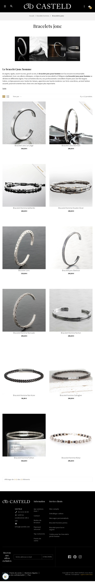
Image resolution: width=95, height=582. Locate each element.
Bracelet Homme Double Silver (71, 209)
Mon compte (54, 510)
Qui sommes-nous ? (39, 511)
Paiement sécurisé (37, 529)
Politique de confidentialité (14, 576)
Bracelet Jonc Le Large (24, 147)
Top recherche (39, 535)
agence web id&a (87, 575)
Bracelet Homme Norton (71, 334)
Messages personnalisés (59, 519)
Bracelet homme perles (58, 524)
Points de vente (37, 540)
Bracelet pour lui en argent (56, 529)
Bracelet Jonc (24, 272)
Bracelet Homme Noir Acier (24, 397)
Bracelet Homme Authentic (24, 209)
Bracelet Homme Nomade (24, 334)
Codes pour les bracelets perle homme (59, 536)
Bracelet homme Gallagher (71, 397)
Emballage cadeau (56, 514)
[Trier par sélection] (21, 97)
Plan (29, 576)
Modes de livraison (37, 522)
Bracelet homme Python (24, 459)
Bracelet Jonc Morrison (71, 147)
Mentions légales (31, 574)
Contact (37, 516)
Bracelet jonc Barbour (71, 272)
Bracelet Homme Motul (71, 459)
